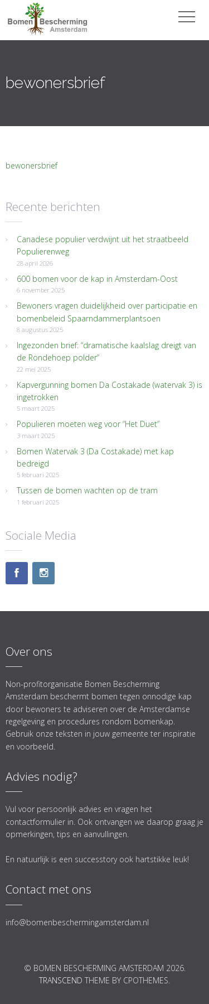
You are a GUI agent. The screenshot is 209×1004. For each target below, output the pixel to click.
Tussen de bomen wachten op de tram (87, 490)
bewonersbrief (31, 165)
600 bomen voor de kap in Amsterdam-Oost (97, 278)
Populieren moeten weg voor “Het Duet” (88, 424)
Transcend (60, 980)
